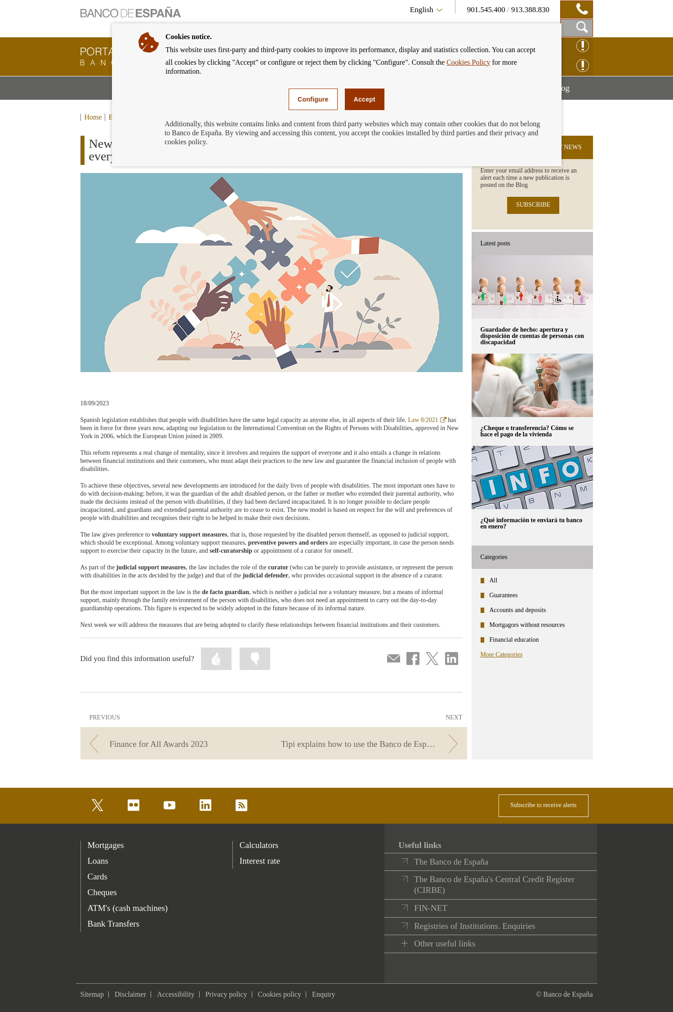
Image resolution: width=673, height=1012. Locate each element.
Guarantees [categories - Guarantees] (504, 595)
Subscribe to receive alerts (543, 805)
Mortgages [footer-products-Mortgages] (106, 845)
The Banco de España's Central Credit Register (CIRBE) (494, 884)
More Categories (502, 654)
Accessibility (176, 994)
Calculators (259, 845)
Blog (573, 91)
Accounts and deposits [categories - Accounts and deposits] (518, 610)
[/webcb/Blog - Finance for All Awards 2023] (175, 744)
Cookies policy (279, 994)
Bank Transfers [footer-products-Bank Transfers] (114, 923)
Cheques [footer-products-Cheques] (102, 892)
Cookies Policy (468, 62)
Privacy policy (226, 994)
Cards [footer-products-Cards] (97, 876)
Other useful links (444, 943)
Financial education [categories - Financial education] (514, 639)
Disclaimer (130, 994)
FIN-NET (430, 908)
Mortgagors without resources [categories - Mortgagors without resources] (527, 624)
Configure (313, 99)
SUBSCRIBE (533, 204)
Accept (364, 99)
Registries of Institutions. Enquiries (474, 926)
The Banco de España (451, 861)
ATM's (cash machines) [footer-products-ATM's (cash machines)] (128, 908)
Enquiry (323, 994)
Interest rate (260, 861)
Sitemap (92, 994)
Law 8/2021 (427, 420)
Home (93, 117)
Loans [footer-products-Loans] (98, 861)
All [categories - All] (494, 580)
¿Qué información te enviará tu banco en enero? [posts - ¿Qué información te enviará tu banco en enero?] (532, 523)
